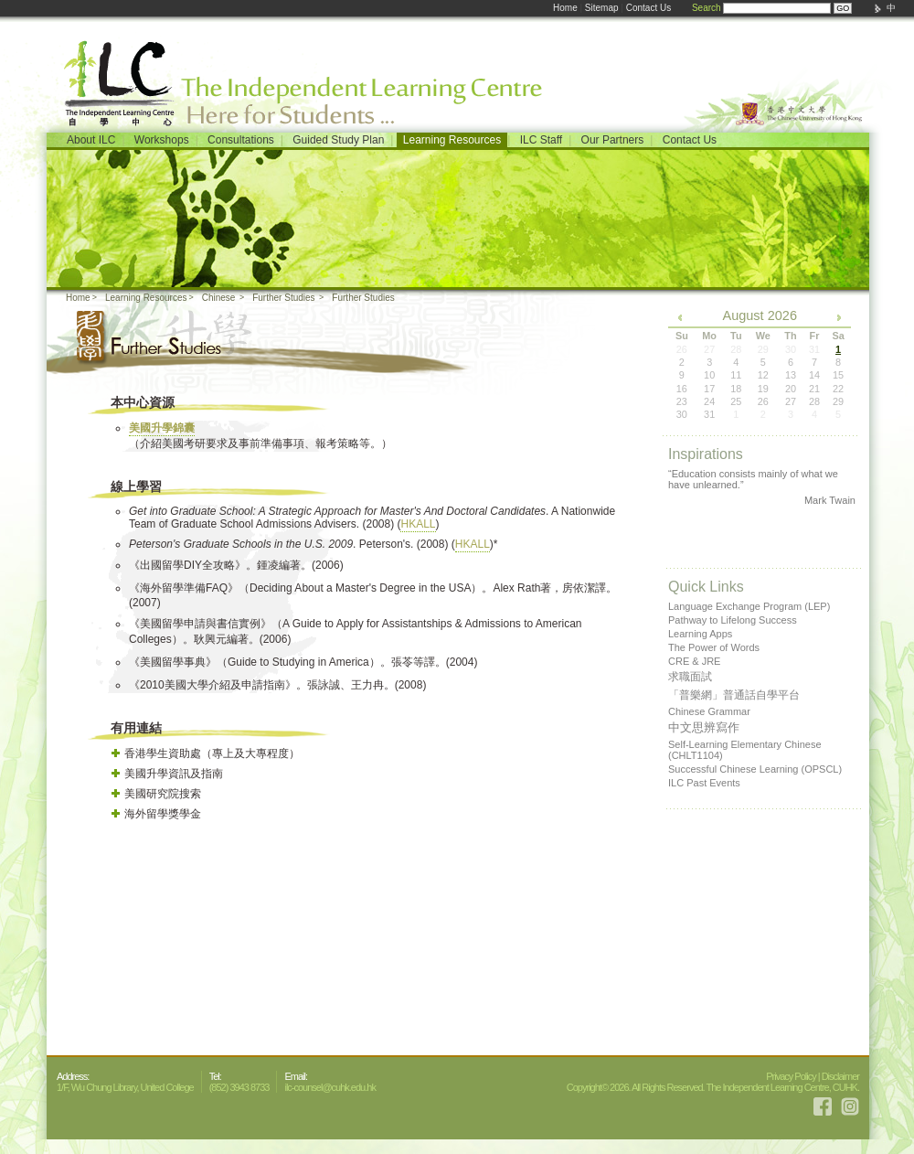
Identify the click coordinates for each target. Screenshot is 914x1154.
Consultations (240, 140)
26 (763, 401)
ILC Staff (541, 140)
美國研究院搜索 (162, 793)
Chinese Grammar (709, 711)
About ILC (91, 140)
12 (763, 374)
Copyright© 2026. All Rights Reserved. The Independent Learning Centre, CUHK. (713, 1087)
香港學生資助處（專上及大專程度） (212, 753)
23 (681, 401)
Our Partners (612, 140)
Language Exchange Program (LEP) (749, 606)
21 (814, 388)
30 (681, 414)
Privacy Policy (790, 1076)
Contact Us (648, 8)
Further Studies (283, 298)
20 (790, 388)
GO (842, 8)
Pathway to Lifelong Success (732, 619)
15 (838, 374)
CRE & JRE (694, 661)
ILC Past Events (704, 782)
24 (709, 401)
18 (735, 388)
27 (790, 401)
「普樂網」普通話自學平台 (734, 695)
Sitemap (602, 8)
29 (838, 401)
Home (565, 8)
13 (790, 374)
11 (735, 374)
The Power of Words (714, 647)
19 (763, 388)
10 (709, 374)
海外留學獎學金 (162, 813)
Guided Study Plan (338, 140)
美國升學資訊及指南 (173, 773)
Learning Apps (700, 633)
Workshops (161, 140)
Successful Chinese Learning (755, 769)
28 (814, 401)
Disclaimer (840, 1076)
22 (838, 388)
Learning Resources (452, 140)
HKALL (417, 524)
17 (709, 388)
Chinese (219, 298)
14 (814, 374)
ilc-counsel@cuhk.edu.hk (329, 1087)
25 (735, 401)
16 (681, 388)
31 (709, 414)
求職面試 (690, 676)
